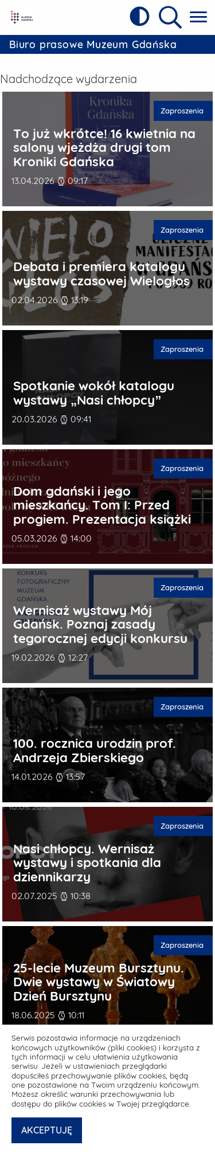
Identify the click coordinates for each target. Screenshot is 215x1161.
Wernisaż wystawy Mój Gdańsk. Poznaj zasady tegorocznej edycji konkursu (100, 621)
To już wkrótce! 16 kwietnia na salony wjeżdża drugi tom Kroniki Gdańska (104, 144)
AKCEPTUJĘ (46, 1130)
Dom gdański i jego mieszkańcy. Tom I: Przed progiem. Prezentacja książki (102, 502)
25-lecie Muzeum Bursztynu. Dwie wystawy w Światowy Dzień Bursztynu (98, 979)
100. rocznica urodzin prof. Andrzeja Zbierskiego (94, 747)
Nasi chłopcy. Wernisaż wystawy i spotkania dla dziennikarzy (87, 859)
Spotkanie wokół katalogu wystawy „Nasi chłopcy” (93, 389)
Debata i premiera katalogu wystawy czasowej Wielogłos (101, 270)
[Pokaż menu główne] (198, 17)
